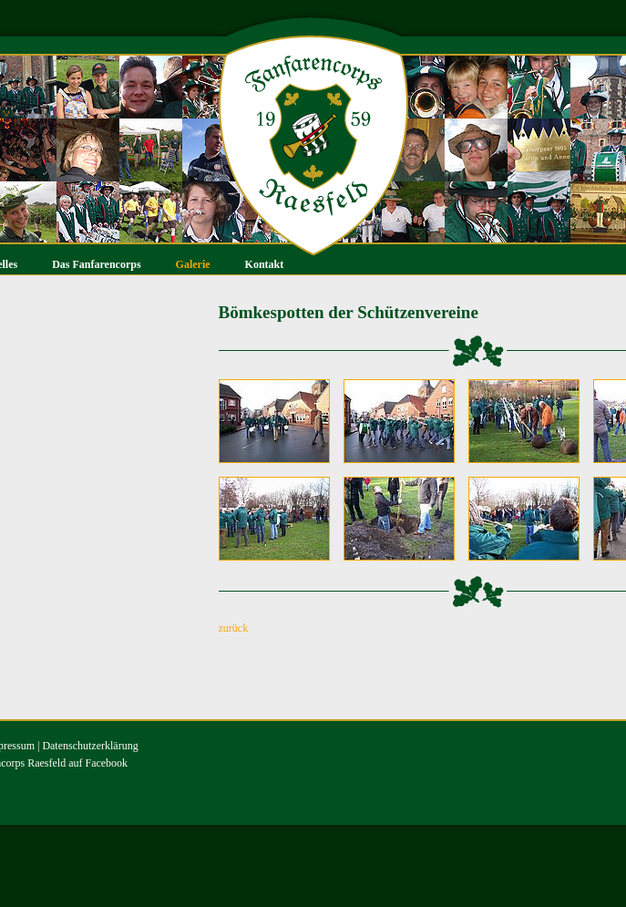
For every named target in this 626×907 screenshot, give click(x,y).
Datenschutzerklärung (90, 745)
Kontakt (264, 264)
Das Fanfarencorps (96, 264)
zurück (234, 628)
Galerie (193, 264)
